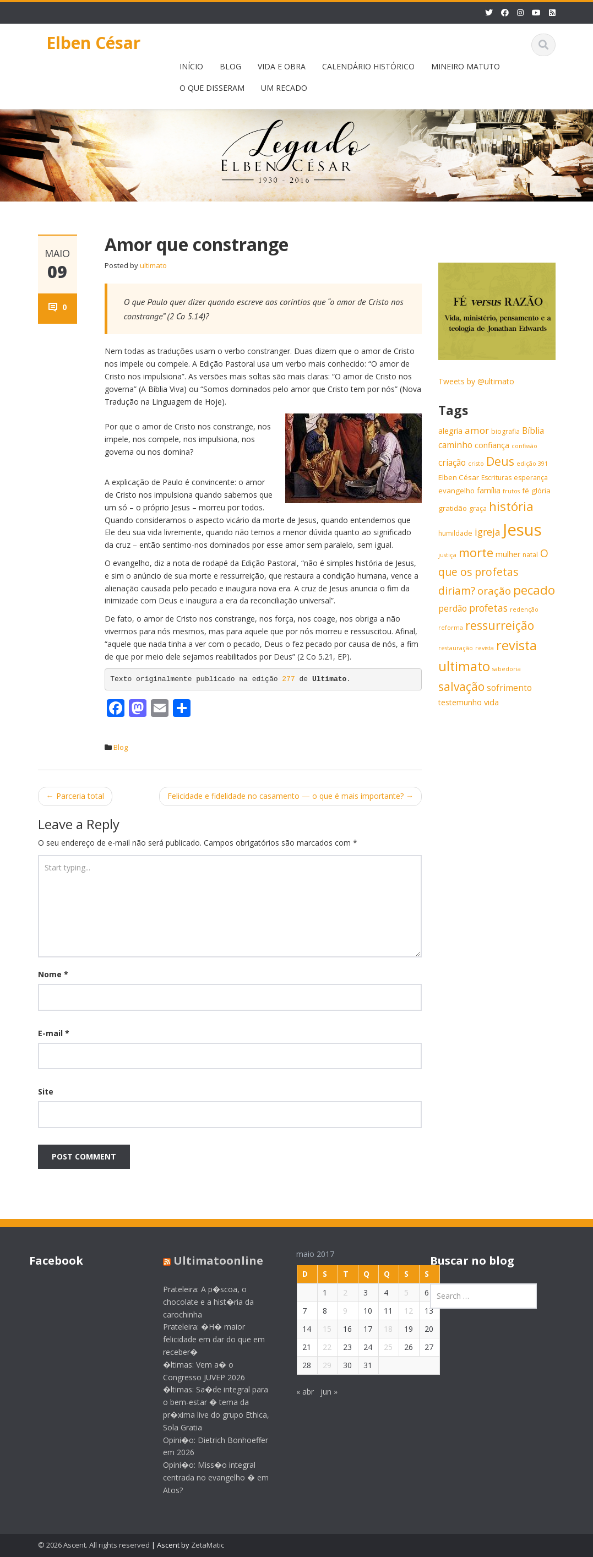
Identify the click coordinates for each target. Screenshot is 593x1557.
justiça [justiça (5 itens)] (447, 555)
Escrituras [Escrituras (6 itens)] (496, 477)
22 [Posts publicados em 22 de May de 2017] (318, 1347)
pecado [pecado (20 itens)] (534, 589)
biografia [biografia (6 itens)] (505, 431)
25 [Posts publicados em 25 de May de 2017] (379, 1347)
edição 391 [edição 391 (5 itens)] (532, 463)
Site (45, 1091)
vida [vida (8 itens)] (491, 702)
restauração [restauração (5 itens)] (455, 648)
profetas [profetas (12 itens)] (488, 607)
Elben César (93, 42)
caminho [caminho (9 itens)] (455, 445)
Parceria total (75, 796)
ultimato (153, 265)
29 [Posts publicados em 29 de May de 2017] (318, 1365)
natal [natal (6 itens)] (530, 554)
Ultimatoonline (209, 1260)
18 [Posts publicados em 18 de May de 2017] (379, 1329)
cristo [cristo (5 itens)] (476, 463)
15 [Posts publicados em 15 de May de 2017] (318, 1329)
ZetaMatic (207, 1545)
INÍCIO (191, 66)
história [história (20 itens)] (511, 506)
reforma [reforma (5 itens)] (450, 627)
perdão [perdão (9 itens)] (452, 608)
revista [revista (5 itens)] (484, 648)
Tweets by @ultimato (476, 381)
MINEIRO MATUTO (465, 66)
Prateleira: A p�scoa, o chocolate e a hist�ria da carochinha (199, 1302)
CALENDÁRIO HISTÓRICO (368, 66)
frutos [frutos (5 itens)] (511, 491)
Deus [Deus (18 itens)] (500, 461)
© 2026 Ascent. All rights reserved (94, 1545)
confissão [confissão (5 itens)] (524, 446)
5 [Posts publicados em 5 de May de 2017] (397, 1292)
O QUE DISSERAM (211, 88)
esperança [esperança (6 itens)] (531, 477)
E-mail (53, 1033)
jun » (320, 1391)
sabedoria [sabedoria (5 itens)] (506, 669)
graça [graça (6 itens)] (478, 508)
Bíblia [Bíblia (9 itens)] (533, 431)
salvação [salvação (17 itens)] (461, 686)
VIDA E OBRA (282, 66)
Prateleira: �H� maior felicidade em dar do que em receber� (204, 1339)
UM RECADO (284, 88)
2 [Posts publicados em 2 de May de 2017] (336, 1292)
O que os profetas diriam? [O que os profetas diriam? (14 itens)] (493, 572)
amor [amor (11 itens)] (477, 430)
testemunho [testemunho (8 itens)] (460, 702)
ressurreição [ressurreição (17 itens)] (499, 625)
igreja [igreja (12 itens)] (487, 531)
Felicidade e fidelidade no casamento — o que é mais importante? (290, 796)
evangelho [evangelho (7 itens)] (456, 491)
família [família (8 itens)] (488, 490)
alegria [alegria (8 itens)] (450, 431)
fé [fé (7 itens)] (525, 491)
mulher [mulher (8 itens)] (508, 554)
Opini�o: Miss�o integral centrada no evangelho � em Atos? (206, 1477)
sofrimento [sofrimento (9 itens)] (509, 688)
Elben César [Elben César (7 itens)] (458, 477)
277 (290, 679)
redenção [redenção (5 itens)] (524, 609)
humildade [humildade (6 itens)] (455, 533)
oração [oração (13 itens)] (494, 590)
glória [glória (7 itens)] (541, 491)
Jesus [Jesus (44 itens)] (522, 530)
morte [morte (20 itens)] (476, 552)
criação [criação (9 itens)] (452, 463)
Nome (53, 974)
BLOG (230, 66)
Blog (120, 747)
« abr (296, 1391)
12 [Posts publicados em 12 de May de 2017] (399, 1310)
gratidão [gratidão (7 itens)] (452, 508)
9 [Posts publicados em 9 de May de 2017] (336, 1310)
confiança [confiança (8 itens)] (492, 445)
